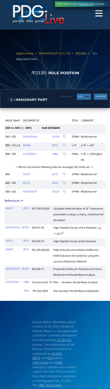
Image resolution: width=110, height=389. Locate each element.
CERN (59, 362)
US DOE (57, 353)
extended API (86, 4)
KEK (49, 358)
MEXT (36, 358)
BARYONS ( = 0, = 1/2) (54, 53)
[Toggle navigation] (99, 13)
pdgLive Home (25, 53)
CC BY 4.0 (64, 340)
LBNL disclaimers (50, 385)
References (14, 200)
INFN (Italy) (40, 362)
